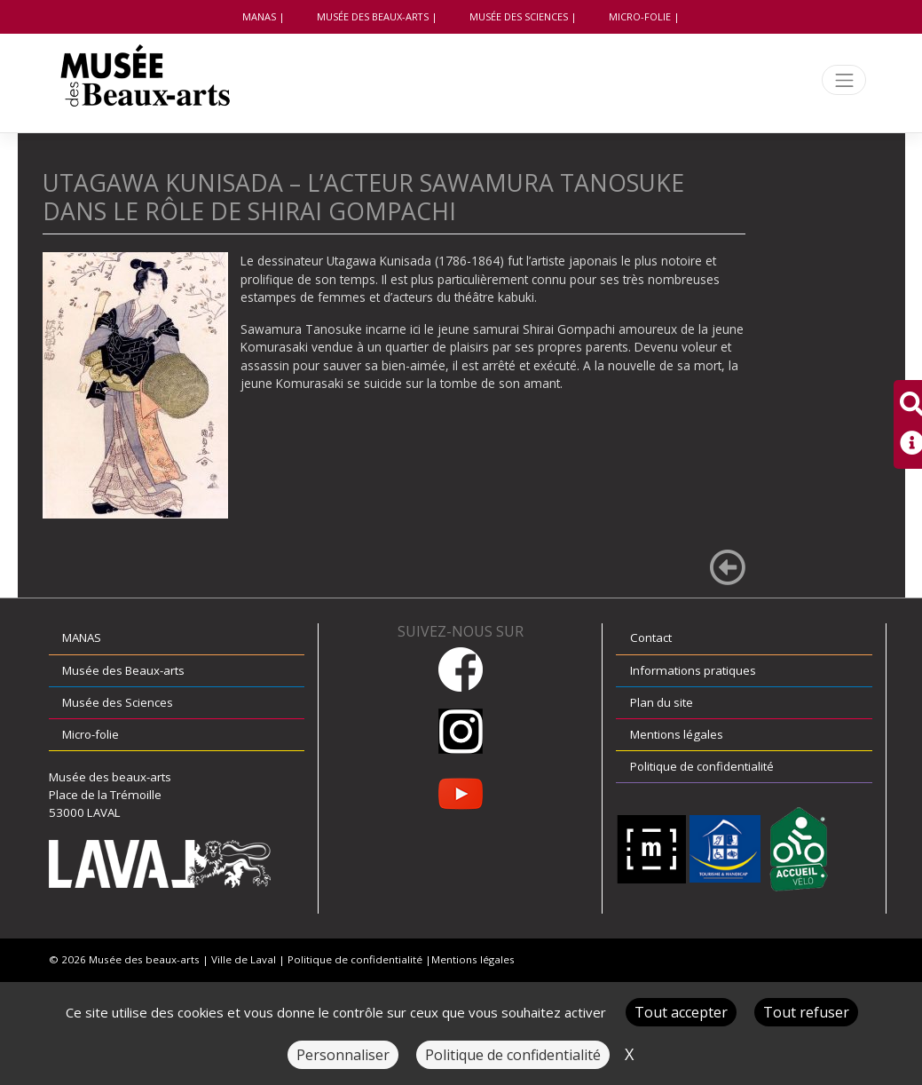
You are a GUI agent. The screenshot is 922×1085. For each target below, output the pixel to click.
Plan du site (661, 702)
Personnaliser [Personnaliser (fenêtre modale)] (343, 1055)
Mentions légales (676, 734)
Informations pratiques (693, 670)
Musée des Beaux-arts (373, 16)
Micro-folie (640, 16)
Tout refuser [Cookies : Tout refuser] (806, 1012)
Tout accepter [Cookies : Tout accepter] (681, 1012)
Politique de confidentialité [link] (513, 1055)
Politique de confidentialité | (359, 959)
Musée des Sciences (518, 16)
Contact (651, 637)
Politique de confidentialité (702, 766)
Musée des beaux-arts (144, 959)
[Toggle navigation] (844, 80)
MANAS (259, 16)
